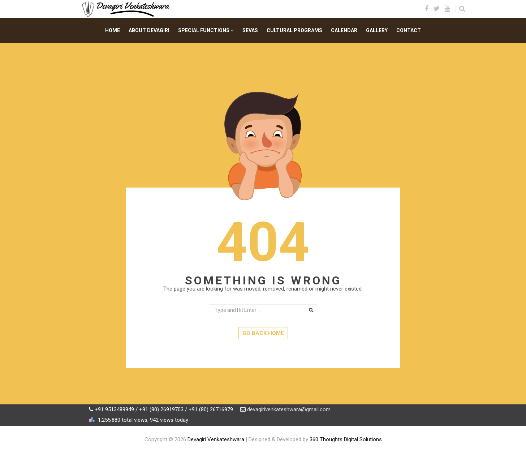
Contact (408, 30)
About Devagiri (149, 30)
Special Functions (206, 30)
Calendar (344, 30)
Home (112, 30)
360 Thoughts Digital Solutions (346, 439)
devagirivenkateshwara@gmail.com (289, 409)
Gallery (377, 30)
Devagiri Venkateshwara (215, 439)
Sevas (250, 30)
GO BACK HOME (263, 333)
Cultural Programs (294, 30)
